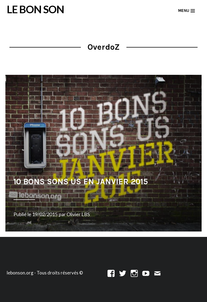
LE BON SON (35, 9)
